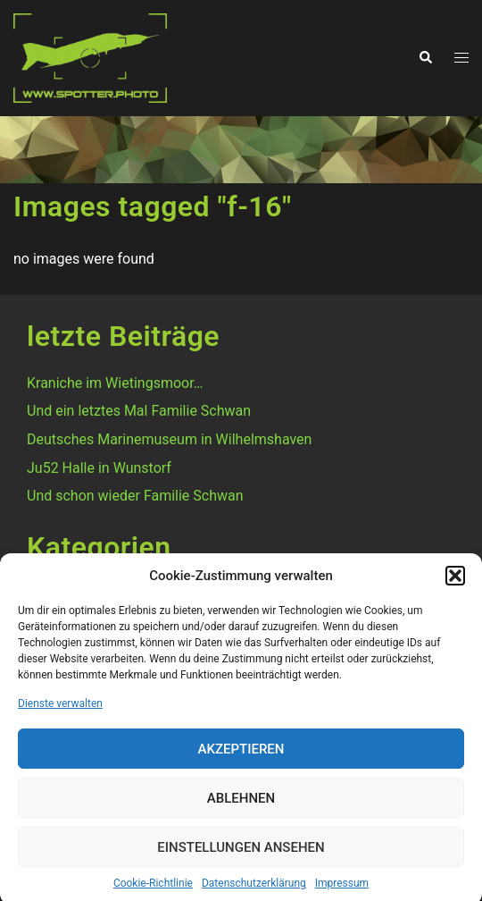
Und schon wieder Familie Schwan (135, 495)
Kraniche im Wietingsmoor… (115, 383)
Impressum (342, 891)
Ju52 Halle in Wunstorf (99, 467)
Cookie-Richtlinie (153, 891)
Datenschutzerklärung (254, 891)
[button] (455, 584)
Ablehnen (241, 806)
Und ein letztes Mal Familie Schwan (139, 410)
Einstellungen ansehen (240, 855)
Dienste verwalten (60, 711)
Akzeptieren (241, 757)
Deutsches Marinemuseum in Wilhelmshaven (169, 439)
